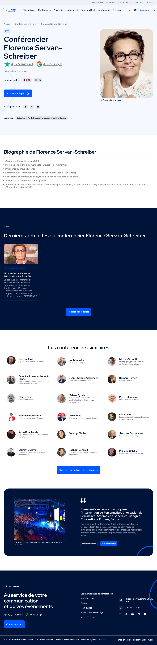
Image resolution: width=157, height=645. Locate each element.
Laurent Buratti (27, 449)
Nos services (97, 2)
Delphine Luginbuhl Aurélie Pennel (33, 377)
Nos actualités (87, 598)
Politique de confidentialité (67, 639)
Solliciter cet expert (18, 93)
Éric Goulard (25, 359)
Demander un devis (147, 10)
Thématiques (29, 10)
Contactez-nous (14, 624)
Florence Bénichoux (29, 415)
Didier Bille (75, 415)
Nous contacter (109, 543)
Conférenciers (45, 10)
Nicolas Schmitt (128, 359)
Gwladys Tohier (77, 433)
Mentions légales (88, 639)
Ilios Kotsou (125, 414)
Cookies (101, 639)
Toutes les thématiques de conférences (78, 470)
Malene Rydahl (77, 395)
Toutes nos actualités (78, 311)
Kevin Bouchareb (28, 432)
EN (135, 10)
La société (110, 2)
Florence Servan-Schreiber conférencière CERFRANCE (17, 274)
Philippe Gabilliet (129, 451)
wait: (150, 639)
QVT (35, 24)
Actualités (138, 2)
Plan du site (86, 607)
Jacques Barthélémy (131, 433)
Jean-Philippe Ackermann (83, 377)
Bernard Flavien (128, 377)
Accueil (7, 24)
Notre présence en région (93, 612)
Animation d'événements (66, 10)
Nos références (124, 2)
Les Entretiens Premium (110, 10)
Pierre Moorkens (128, 397)
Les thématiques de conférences (97, 593)
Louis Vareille (76, 360)
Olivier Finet (25, 397)
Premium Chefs (88, 10)
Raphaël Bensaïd (78, 449)
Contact (149, 2)
